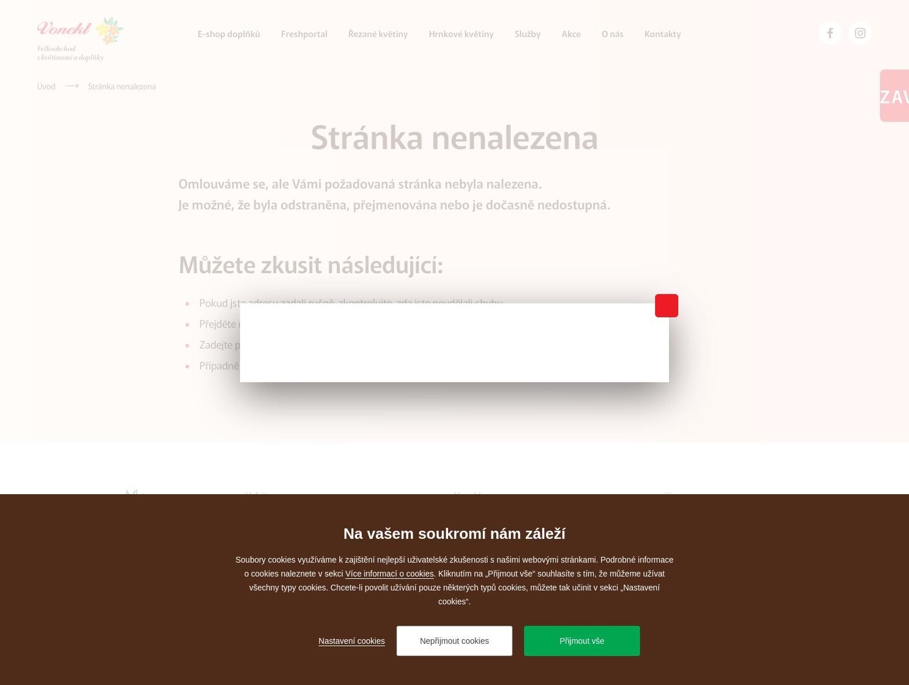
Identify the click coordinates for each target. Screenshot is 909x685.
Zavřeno (894, 95)
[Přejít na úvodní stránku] (80, 39)
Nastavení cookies (352, 641)
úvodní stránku (285, 323)
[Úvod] (46, 86)
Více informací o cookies (390, 573)
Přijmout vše (581, 641)
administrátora (327, 364)
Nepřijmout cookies (454, 641)
